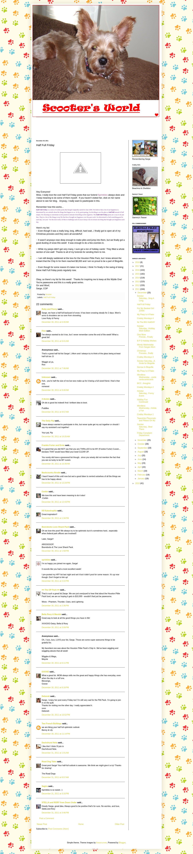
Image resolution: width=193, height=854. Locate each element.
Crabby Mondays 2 (145, 387)
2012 (137, 285)
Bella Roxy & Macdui (51, 614)
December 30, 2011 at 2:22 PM (55, 581)
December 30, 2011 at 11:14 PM (56, 734)
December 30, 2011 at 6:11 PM (55, 663)
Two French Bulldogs (52, 724)
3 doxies (46, 399)
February (142, 475)
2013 (137, 281)
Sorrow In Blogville (145, 367)
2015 (137, 274)
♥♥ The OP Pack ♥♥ (50, 590)
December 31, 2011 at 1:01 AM (55, 753)
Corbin (45, 492)
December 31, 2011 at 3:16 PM (55, 794)
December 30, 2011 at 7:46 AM (55, 368)
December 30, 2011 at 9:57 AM (55, 412)
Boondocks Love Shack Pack (55, 527)
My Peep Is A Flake (145, 314)
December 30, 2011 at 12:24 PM (56, 483)
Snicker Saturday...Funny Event (145, 393)
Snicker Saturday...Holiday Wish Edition (146, 328)
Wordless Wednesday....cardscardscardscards (146, 377)
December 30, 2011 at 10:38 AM (56, 464)
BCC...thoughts (144, 383)
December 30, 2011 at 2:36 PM (55, 606)
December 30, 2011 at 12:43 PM (56, 502)
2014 (137, 278)
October (141, 444)
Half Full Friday (49, 297)
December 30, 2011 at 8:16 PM (55, 687)
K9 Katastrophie (49, 511)
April (140, 467)
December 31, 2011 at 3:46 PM (55, 813)
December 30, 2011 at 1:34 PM (55, 518)
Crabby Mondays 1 (145, 414)
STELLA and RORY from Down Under (59, 802)
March (141, 471)
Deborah (46, 696)
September (143, 448)
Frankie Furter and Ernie (53, 445)
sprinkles (46, 560)
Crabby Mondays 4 (145, 318)
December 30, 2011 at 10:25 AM (56, 436)
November (142, 440)
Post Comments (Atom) (58, 829)
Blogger (122, 843)
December (142, 293)
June (140, 459)
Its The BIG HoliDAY (146, 322)
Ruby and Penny (49, 309)
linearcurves (101, 843)
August (141, 452)
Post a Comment (46, 818)
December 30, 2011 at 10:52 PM (56, 715)
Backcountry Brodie (51, 473)
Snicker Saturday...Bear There (145, 426)
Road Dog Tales (49, 762)
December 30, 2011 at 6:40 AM (55, 322)
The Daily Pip (48, 421)
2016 (137, 270)
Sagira (45, 786)
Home (81, 824)
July (140, 455)
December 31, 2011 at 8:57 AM (55, 777)
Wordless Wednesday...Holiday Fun (146, 408)
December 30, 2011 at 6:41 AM (55, 341)
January (141, 478)
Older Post (119, 824)
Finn (44, 331)
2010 (137, 483)
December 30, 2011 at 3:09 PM (55, 627)
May (140, 463)
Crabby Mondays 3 (145, 357)
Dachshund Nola (49, 743)
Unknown (46, 377)
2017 (137, 266)
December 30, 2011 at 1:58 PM (55, 551)
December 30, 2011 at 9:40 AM (55, 390)
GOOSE (45, 672)
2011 (137, 289)
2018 (137, 262)
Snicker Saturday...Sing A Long (145, 298)
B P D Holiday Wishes (146, 341)
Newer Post (42, 824)
